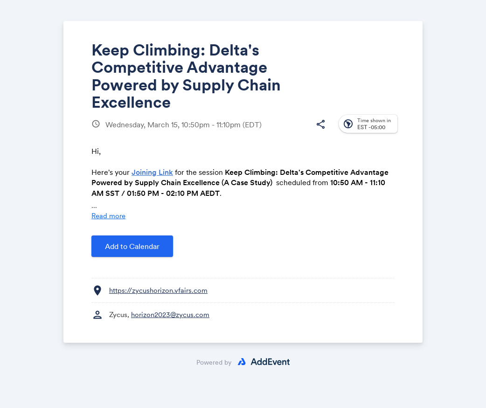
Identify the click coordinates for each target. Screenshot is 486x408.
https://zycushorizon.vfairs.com (158, 290)
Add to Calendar (132, 246)
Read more (108, 215)
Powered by (214, 362)
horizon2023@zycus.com (170, 314)
